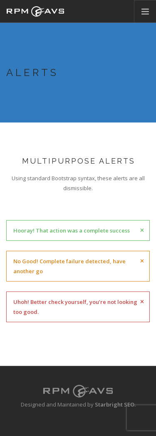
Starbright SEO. (115, 404)
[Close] (142, 230)
